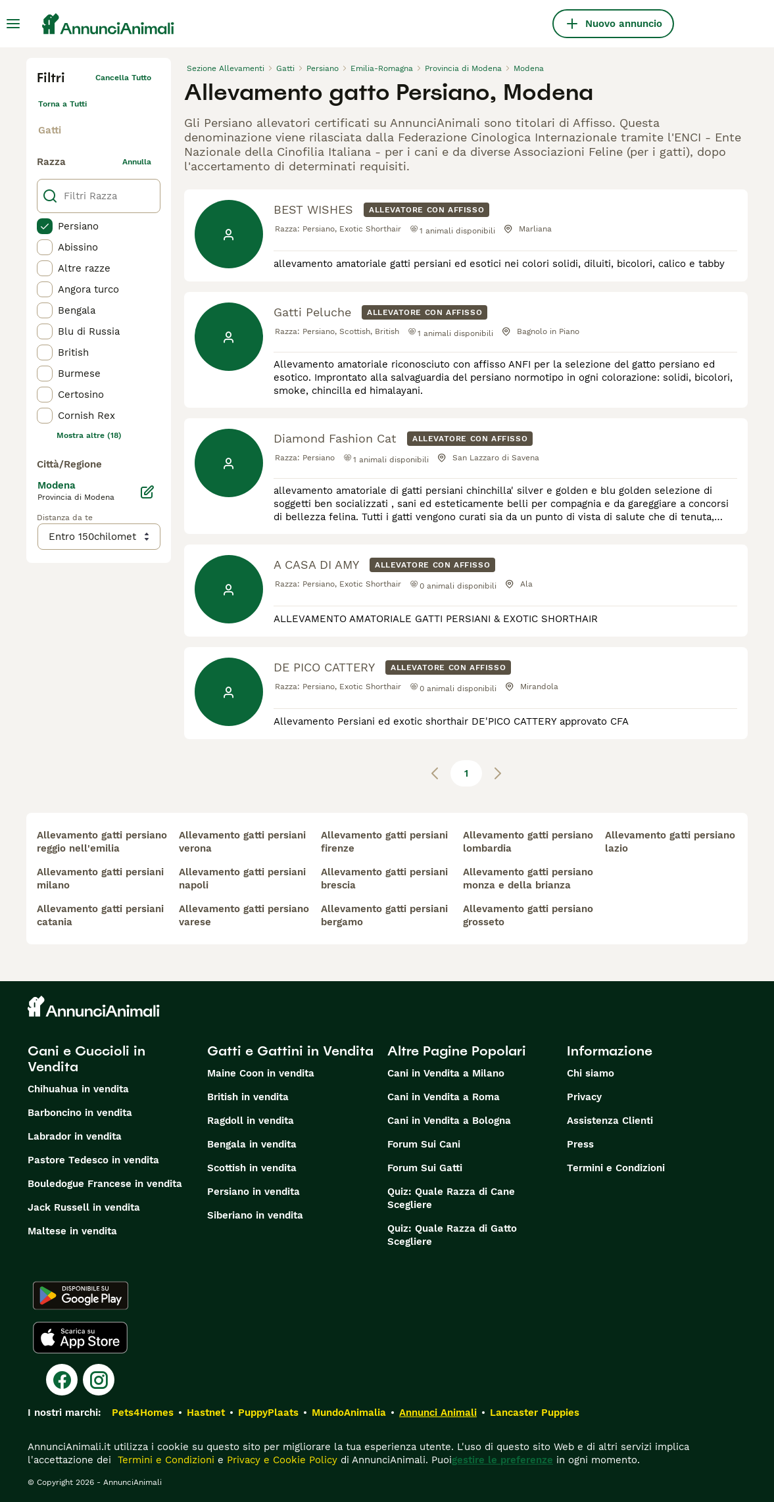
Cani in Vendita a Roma (443, 1097)
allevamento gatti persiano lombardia (528, 841)
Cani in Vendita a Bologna (449, 1120)
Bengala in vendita (252, 1144)
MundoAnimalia (349, 1412)
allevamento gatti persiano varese (244, 915)
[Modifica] (147, 492)
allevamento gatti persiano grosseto (528, 915)
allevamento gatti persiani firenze (384, 841)
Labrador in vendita (75, 1136)
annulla (136, 161)
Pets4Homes (143, 1412)
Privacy (584, 1097)
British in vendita (248, 1097)
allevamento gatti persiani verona (242, 841)
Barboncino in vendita (80, 1113)
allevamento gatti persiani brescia (384, 878)
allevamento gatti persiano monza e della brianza (528, 878)
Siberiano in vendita (255, 1215)
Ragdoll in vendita (250, 1120)
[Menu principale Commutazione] (13, 24)
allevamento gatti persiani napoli (242, 878)
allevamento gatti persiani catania (100, 915)
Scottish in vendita (252, 1168)
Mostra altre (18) (89, 435)
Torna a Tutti (62, 104)
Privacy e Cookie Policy (280, 1460)
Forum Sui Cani (423, 1144)
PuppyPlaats (268, 1412)
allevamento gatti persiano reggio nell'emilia (102, 841)
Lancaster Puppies (534, 1412)
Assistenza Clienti (610, 1120)
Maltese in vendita (72, 1231)
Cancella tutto (123, 77)
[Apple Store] (80, 1337)
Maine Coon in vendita (260, 1073)
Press (580, 1144)
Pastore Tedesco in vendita (93, 1160)
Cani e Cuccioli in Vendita (86, 1059)
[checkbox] (45, 226)
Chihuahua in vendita (78, 1089)
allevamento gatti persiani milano (100, 878)
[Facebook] (62, 1379)
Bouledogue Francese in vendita (105, 1184)
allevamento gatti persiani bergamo (384, 915)
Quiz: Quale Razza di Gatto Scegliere (452, 1235)
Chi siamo (590, 1073)
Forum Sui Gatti (424, 1168)
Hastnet (206, 1412)
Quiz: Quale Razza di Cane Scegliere (451, 1198)
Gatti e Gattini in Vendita (290, 1051)
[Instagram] (98, 1379)
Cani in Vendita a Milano (445, 1073)
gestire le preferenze (502, 1460)
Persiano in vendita (253, 1192)
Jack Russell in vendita (84, 1207)
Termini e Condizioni (616, 1168)
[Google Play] (80, 1295)
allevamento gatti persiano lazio (670, 841)
